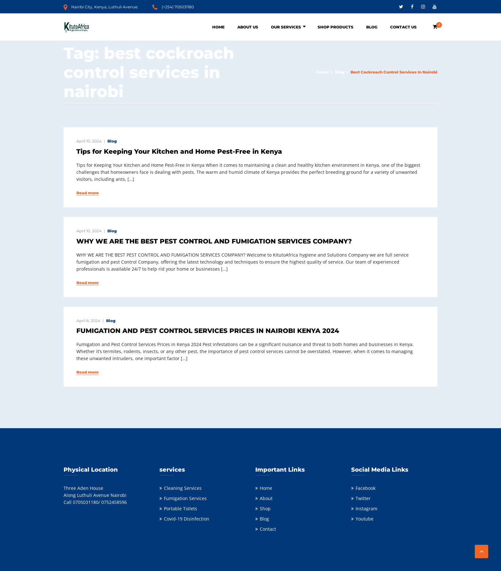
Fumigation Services (185, 498)
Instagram (366, 508)
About (266, 498)
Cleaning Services (183, 488)
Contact (268, 529)
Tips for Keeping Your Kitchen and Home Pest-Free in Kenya (179, 151)
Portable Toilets (180, 508)
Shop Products (335, 27)
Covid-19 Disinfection (186, 519)
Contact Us (403, 27)
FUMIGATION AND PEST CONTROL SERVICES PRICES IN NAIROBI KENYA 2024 (207, 331)
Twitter (363, 498)
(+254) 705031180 (178, 6)
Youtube (365, 519)
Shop (265, 508)
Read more (87, 193)
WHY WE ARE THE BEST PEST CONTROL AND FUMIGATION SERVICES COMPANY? (214, 241)
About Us (247, 27)
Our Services (286, 27)
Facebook (365, 488)
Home (218, 27)
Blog (371, 27)
